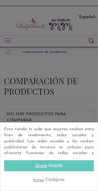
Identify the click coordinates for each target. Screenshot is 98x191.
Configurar (49, 180)
